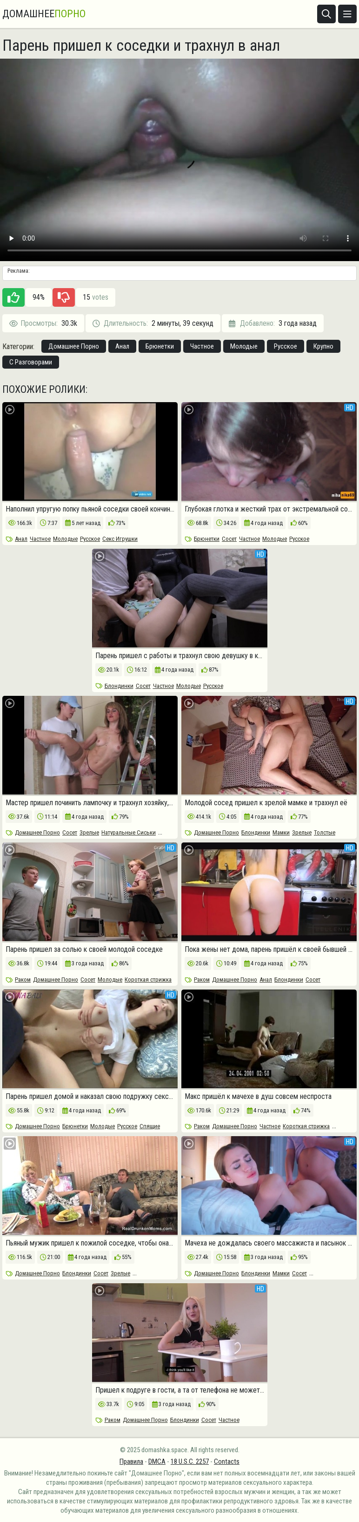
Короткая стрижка (148, 980)
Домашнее (44, 14)
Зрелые (89, 832)
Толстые (324, 832)
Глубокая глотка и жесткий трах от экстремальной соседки (269, 509)
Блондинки (119, 686)
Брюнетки (160, 346)
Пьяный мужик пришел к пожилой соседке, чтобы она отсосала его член (90, 1243)
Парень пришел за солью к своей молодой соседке (84, 949)
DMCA (157, 1461)
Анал (122, 346)
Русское (285, 346)
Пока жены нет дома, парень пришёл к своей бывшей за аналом (269, 949)
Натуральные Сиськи (128, 832)
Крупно (323, 346)
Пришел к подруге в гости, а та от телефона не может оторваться (179, 1390)
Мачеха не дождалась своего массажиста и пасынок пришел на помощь (269, 1243)
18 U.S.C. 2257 (190, 1461)
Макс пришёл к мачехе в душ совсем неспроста (258, 1096)
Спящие (150, 1126)
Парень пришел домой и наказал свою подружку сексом (90, 1096)
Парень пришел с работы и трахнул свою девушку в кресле (179, 656)
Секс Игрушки (120, 539)
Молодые (244, 346)
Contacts (226, 1461)
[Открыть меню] (347, 14)
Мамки (281, 832)
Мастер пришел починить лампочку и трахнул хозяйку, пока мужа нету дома (90, 803)
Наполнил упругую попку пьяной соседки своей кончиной (90, 509)
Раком (23, 980)
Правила (131, 1461)
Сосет (229, 539)
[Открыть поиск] (326, 14)
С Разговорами (30, 362)
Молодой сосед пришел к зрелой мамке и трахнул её (266, 803)
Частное (202, 346)
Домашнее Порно (73, 346)
